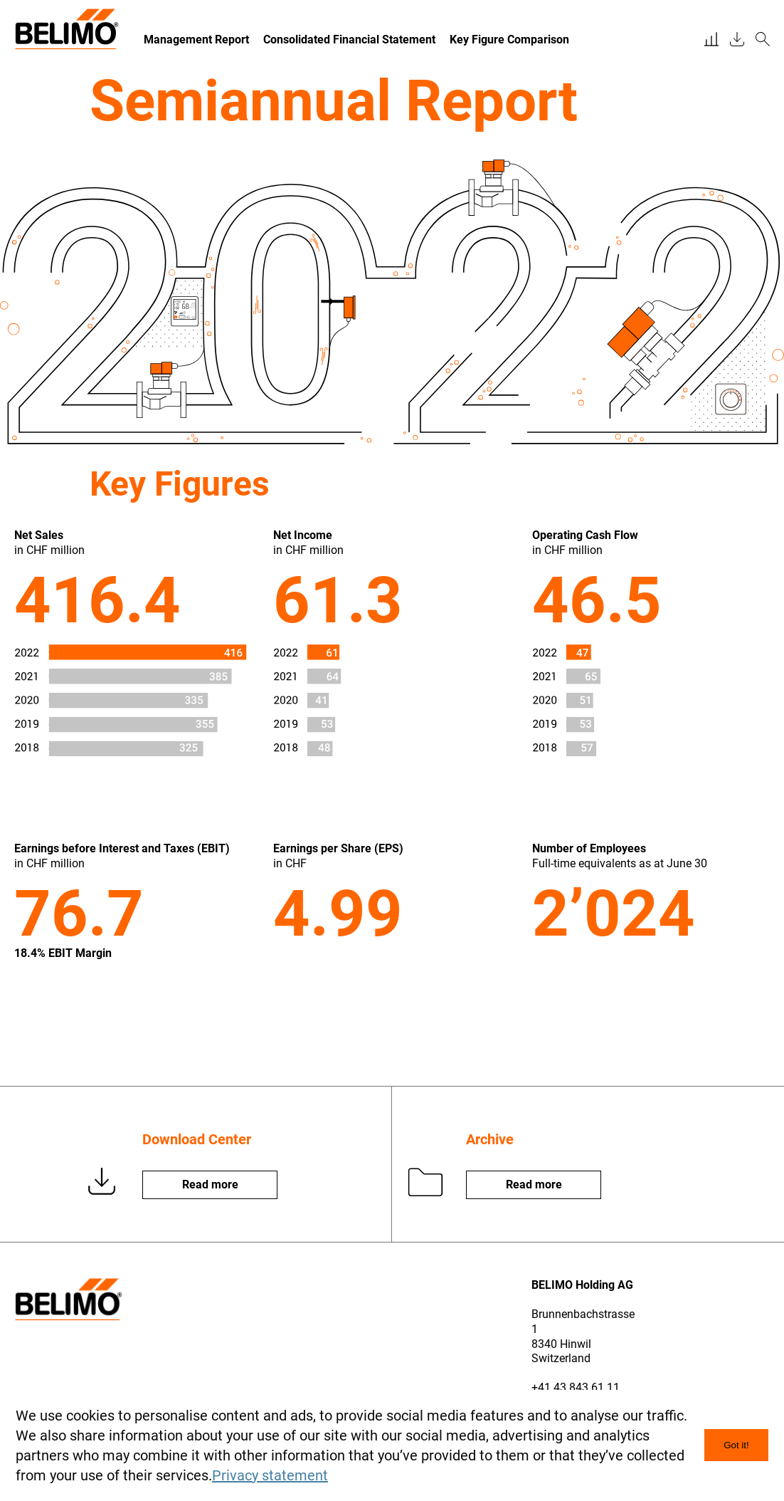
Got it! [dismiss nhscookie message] (736, 1445)
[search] (763, 40)
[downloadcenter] (737, 40)
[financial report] (711, 40)
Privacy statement (270, 1475)
